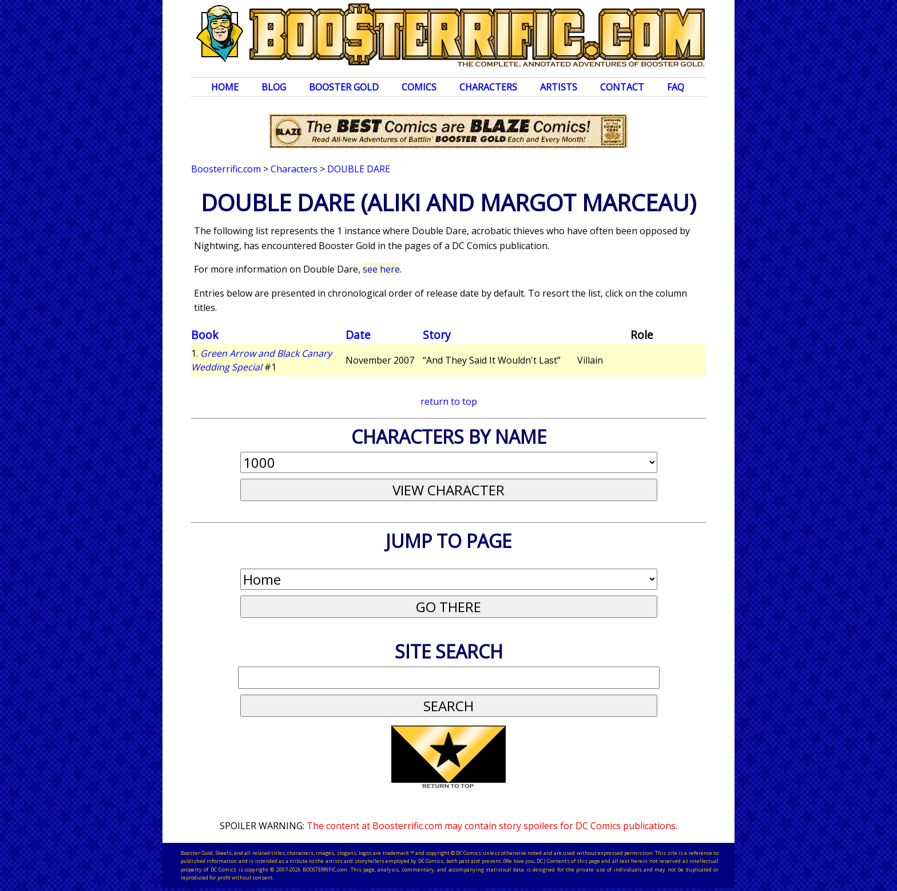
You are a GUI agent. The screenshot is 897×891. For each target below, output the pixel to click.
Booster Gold (344, 87)
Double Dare (358, 169)
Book (205, 334)
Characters (488, 87)
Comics (419, 87)
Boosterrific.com (226, 169)
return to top (448, 401)
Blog (273, 87)
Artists (558, 87)
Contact (622, 87)
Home (225, 87)
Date (358, 334)
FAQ (675, 87)
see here (381, 269)
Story (437, 334)
